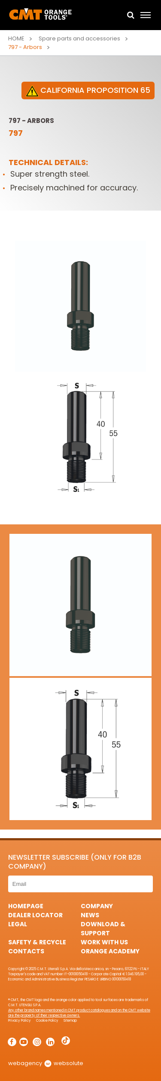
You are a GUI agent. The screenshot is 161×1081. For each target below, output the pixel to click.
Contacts (26, 951)
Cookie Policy (47, 1020)
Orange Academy (110, 951)
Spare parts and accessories (79, 38)
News (90, 915)
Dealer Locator (35, 915)
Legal (17, 924)
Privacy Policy (19, 1020)
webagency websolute (45, 1063)
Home (16, 38)
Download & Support (103, 928)
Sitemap (70, 1020)
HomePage (25, 906)
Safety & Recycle (37, 942)
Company (97, 906)
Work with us (104, 942)
